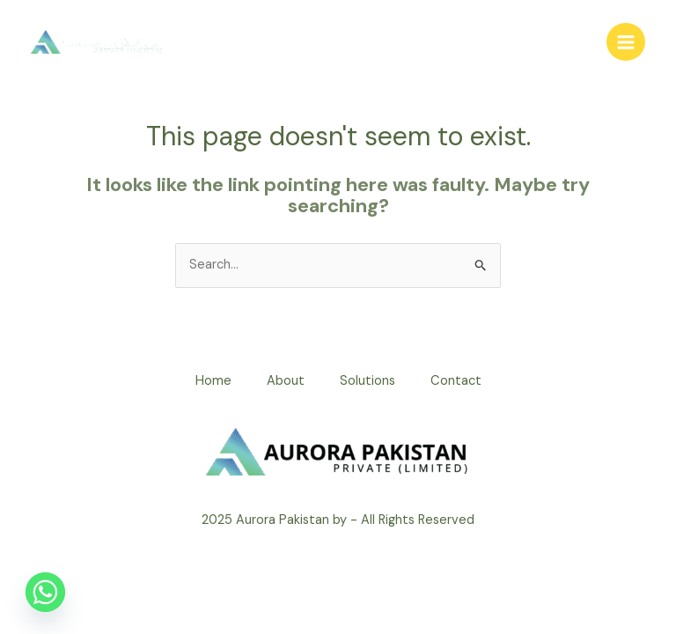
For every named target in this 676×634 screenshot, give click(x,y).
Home (213, 380)
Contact (455, 380)
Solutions (367, 380)
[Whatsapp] (45, 592)
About (286, 380)
